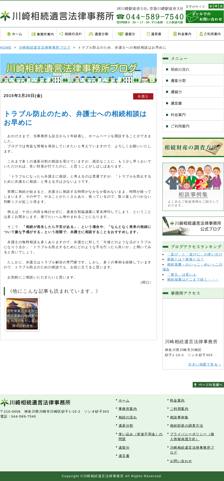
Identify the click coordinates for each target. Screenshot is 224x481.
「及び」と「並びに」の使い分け (195, 254)
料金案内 (182, 34)
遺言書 (154, 34)
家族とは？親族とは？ (185, 259)
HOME (6, 47)
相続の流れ (70, 34)
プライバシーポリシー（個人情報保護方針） (192, 436)
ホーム (14, 34)
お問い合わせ (181, 461)
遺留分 (126, 34)
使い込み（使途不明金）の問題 (141, 436)
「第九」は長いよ (182, 274)
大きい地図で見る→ (205, 364)
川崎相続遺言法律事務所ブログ (44, 47)
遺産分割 (98, 34)
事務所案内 (42, 34)
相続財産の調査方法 (186, 425)
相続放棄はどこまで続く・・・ (193, 279)
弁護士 (143, 96)
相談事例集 (179, 417)
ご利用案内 (210, 34)
